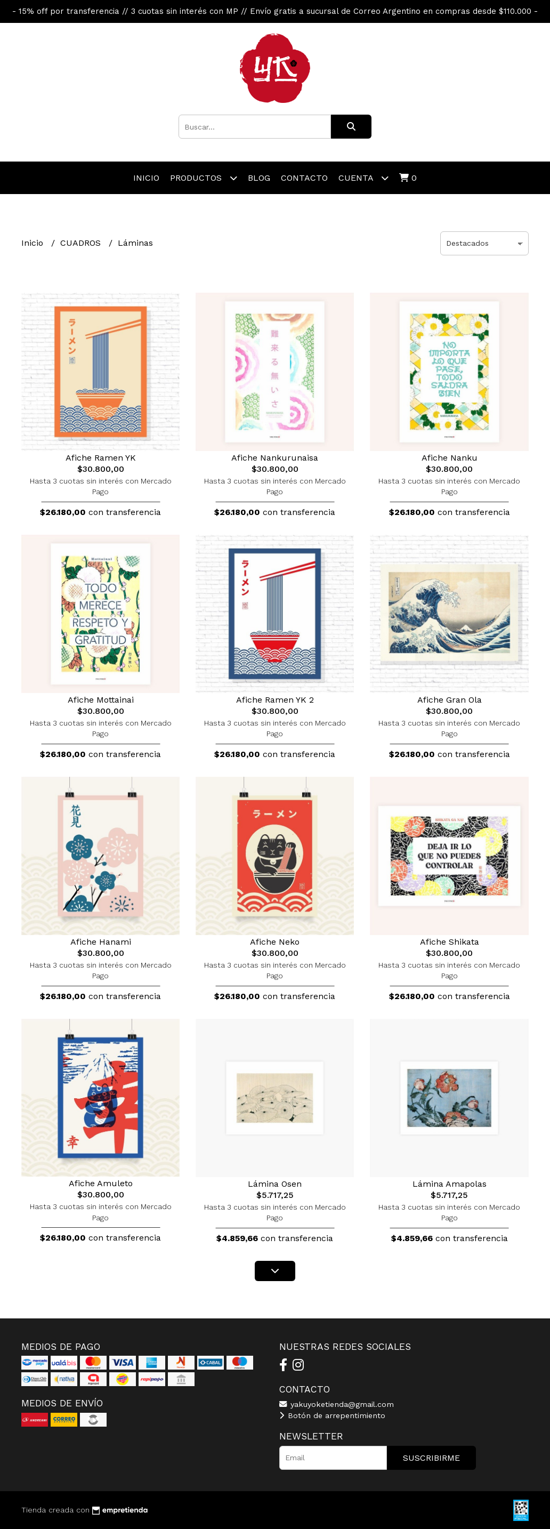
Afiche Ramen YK (101, 458)
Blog (259, 178)
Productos (203, 178)
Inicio (146, 178)
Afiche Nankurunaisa (274, 458)
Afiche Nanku (450, 458)
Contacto (304, 178)
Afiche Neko (275, 942)
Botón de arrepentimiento (332, 1415)
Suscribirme (431, 1458)
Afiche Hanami (100, 942)
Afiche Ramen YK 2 (275, 700)
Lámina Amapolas (449, 1184)
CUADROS (81, 243)
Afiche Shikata (449, 942)
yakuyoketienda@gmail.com (336, 1404)
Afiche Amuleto (101, 1183)
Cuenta (363, 178)
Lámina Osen (275, 1184)
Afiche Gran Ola (449, 700)
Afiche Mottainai (101, 700)
